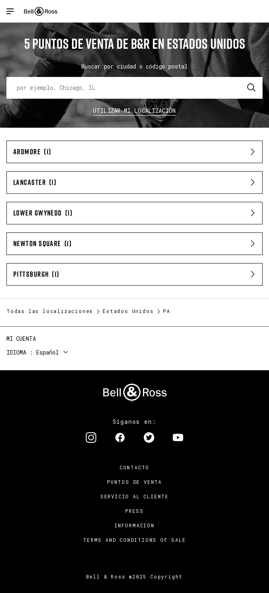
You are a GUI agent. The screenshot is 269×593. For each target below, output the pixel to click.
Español (47, 352)
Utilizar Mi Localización (134, 110)
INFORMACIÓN (134, 525)
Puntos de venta (134, 482)
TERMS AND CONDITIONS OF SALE (134, 540)
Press (134, 511)
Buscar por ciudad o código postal (134, 66)
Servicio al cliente (134, 496)
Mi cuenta (21, 338)
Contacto (134, 467)
